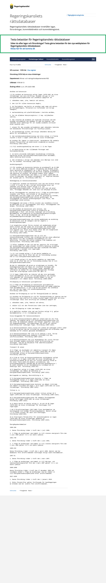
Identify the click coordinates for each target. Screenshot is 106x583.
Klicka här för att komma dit (23, 48)
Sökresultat (48, 64)
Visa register (31, 70)
